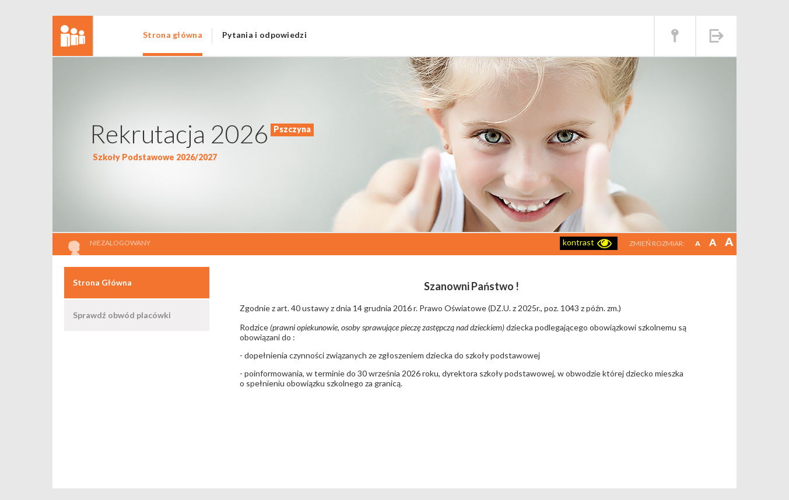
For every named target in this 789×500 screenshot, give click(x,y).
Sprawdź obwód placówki (122, 315)
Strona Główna (102, 282)
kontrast (578, 242)
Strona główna (172, 35)
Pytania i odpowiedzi (264, 35)
